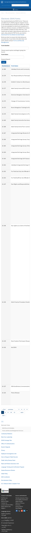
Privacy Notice (19, 506)
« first (4, 409)
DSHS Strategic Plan (6, 440)
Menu (15, 9)
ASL (7, 531)
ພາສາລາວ (8, 529)
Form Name (4, 54)
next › (22, 412)
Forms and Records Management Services (12, 430)
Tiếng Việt (3, 525)
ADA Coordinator (5, 477)
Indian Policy (4, 473)
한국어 (10, 518)
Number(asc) (6, 66)
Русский (3, 515)
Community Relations (6, 433)
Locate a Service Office (7, 505)
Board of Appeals (5, 447)
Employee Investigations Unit (8, 453)
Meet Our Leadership (6, 437)
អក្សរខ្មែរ (7, 520)
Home (2, 13)
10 (11, 412)
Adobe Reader (19, 501)
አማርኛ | (9, 525)
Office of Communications (8, 443)
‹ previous (10, 409)
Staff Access (4, 498)
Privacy (3, 450)
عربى (2, 520)
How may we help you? (6, 5)
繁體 (6, 518)
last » (3, 415)
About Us (3, 499)
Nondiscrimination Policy (22, 498)
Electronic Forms (5, 425)
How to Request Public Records (9, 457)
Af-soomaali (4, 523)
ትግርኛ (3, 531)
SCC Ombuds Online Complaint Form (10, 483)
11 (14, 412)
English (3, 513)
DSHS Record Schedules (8, 428)
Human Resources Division (8, 470)
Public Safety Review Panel (8, 460)
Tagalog (3, 529)
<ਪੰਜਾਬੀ (12, 520)
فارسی (3, 527)
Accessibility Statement (22, 499)
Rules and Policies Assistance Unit (10, 463)
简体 (2, 518)
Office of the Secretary (10, 13)
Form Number (5, 45)
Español (8, 513)
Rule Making (19, 508)
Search (28, 5)
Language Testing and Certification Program (12, 467)
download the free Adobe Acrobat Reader (12, 34)
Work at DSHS (4, 501)
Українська (11, 523)
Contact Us (4, 503)
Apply (3, 62)
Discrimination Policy (6, 480)
